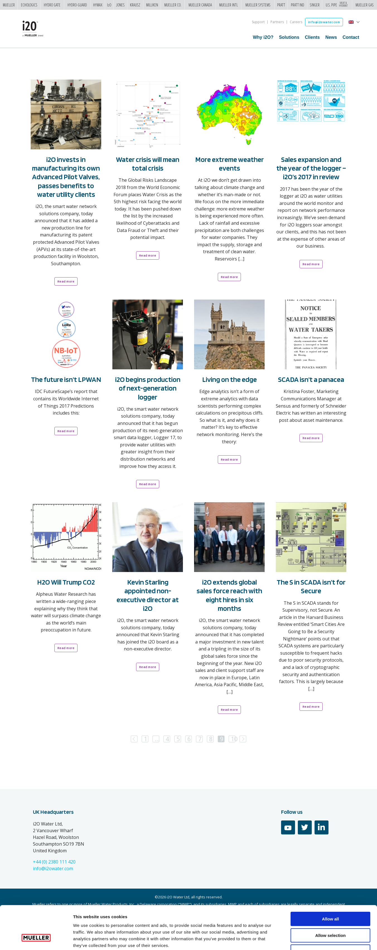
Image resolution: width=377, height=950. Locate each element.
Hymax (97, 5)
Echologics (29, 5)
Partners (277, 22)
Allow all (330, 881)
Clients (312, 37)
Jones (120, 5)
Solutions (289, 37)
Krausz (135, 5)
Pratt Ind (297, 5)
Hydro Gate (52, 5)
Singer (315, 5)
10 (233, 739)
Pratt (281, 5)
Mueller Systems (257, 5)
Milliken (152, 5)
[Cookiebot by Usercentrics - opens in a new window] (36, 939)
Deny (330, 914)
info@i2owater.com (324, 22)
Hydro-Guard (77, 5)
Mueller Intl (228, 5)
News (331, 37)
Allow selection (330, 898)
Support (258, 22)
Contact (350, 37)
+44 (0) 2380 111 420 (54, 862)
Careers (296, 22)
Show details (293, 939)
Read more (66, 281)
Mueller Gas (365, 5)
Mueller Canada (200, 5)
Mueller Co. (172, 5)
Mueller (9, 5)
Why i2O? (263, 37)
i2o (109, 5)
